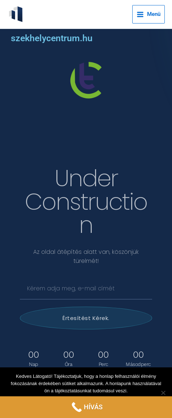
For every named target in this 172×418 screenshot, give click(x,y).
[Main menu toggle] (148, 14)
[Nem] (163, 392)
